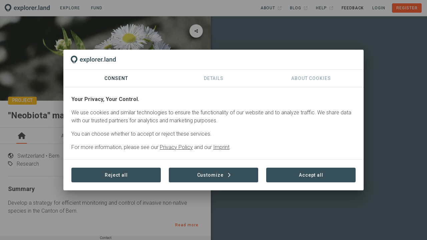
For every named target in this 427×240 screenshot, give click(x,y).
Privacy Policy (176, 147)
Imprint (221, 147)
